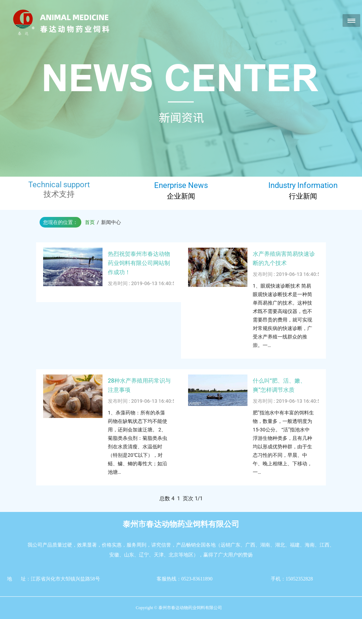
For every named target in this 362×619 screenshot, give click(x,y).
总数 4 (168, 498)
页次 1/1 (193, 498)
